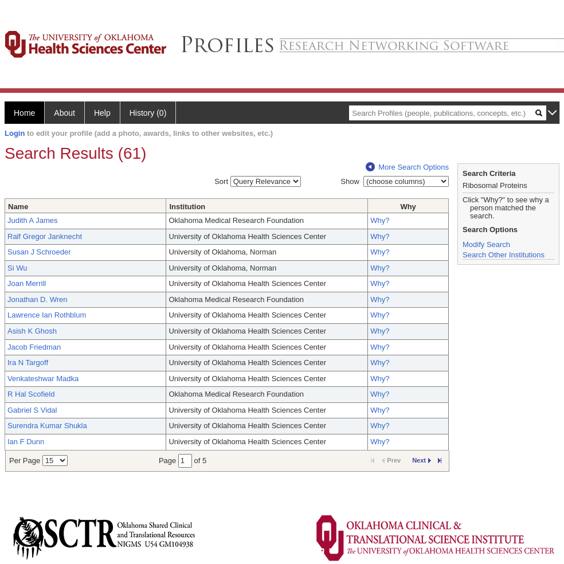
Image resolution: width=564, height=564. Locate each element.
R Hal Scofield (30, 394)
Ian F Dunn (25, 441)
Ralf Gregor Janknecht (44, 236)
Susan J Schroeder (39, 252)
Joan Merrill (26, 283)
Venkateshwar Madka (43, 378)
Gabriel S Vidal (32, 410)
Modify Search (486, 244)
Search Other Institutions (504, 254)
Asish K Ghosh (32, 331)
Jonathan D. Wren (37, 299)
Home (24, 112)
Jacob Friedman (34, 347)
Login (15, 133)
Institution (187, 206)
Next (421, 460)
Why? (379, 220)
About (64, 112)
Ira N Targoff (27, 362)
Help (102, 112)
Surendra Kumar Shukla (47, 425)
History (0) (148, 112)
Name (18, 206)
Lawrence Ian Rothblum (46, 315)
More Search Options (407, 167)
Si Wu (17, 268)
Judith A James (32, 220)
